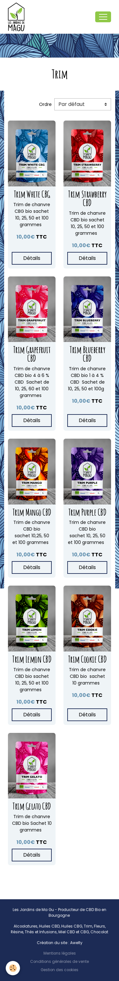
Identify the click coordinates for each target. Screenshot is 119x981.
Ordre (45, 104)
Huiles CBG (71, 926)
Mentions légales (59, 953)
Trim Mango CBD (31, 512)
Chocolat (99, 932)
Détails (31, 258)
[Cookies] (13, 968)
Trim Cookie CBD (87, 659)
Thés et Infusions (41, 932)
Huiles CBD (49, 926)
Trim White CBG (32, 194)
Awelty (76, 942)
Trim (88, 926)
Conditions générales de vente (59, 961)
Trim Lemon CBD (31, 659)
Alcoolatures (25, 926)
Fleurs (99, 926)
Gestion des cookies (59, 969)
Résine (17, 932)
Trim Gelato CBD (31, 806)
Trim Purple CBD (87, 512)
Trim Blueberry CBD (87, 354)
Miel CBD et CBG (73, 932)
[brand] (17, 17)
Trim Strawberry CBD (87, 198)
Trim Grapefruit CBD (32, 354)
